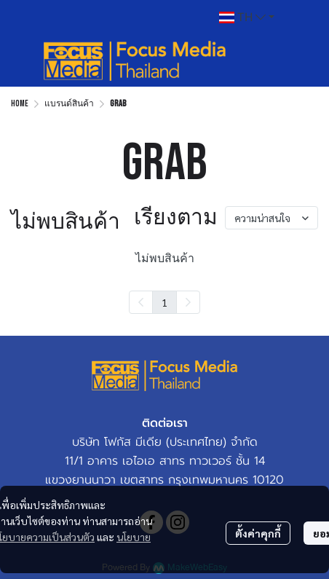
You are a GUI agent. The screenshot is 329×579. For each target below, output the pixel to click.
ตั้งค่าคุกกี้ (258, 533)
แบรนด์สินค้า (69, 103)
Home (19, 103)
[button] (246, 17)
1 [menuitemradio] (164, 302)
